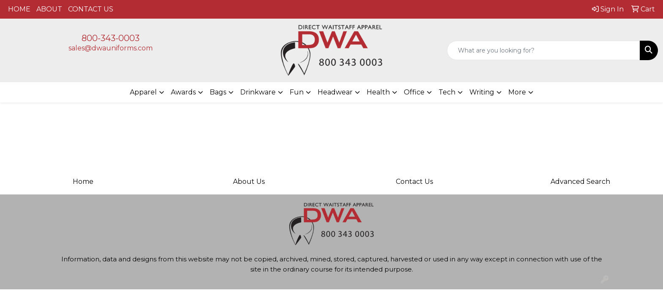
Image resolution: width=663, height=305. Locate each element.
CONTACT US (90, 9)
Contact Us (414, 181)
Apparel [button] (143, 92)
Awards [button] (183, 92)
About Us (249, 181)
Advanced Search (580, 181)
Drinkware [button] (258, 92)
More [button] (517, 92)
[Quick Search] (543, 50)
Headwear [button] (335, 92)
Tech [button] (446, 92)
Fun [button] (297, 92)
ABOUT (49, 9)
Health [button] (378, 92)
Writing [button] (481, 92)
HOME (19, 9)
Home (83, 181)
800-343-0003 (111, 38)
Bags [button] (218, 92)
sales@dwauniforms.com (110, 48)
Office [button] (414, 92)
